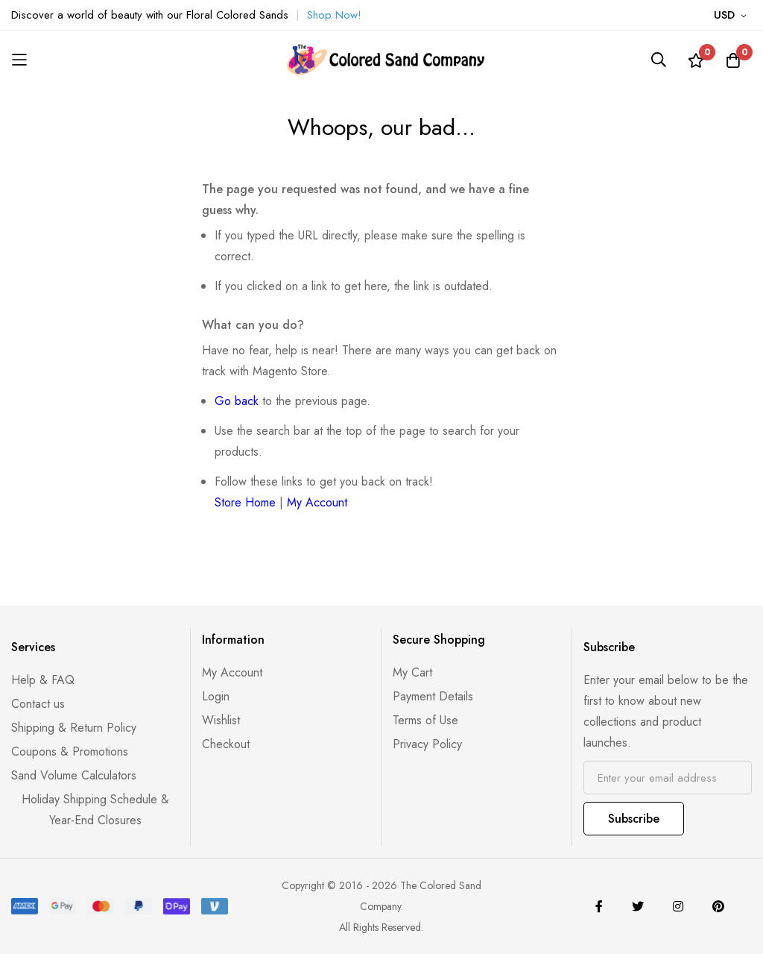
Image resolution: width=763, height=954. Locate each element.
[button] (733, 16)
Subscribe (633, 818)
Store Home (245, 502)
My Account (317, 502)
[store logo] (381, 60)
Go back (237, 400)
